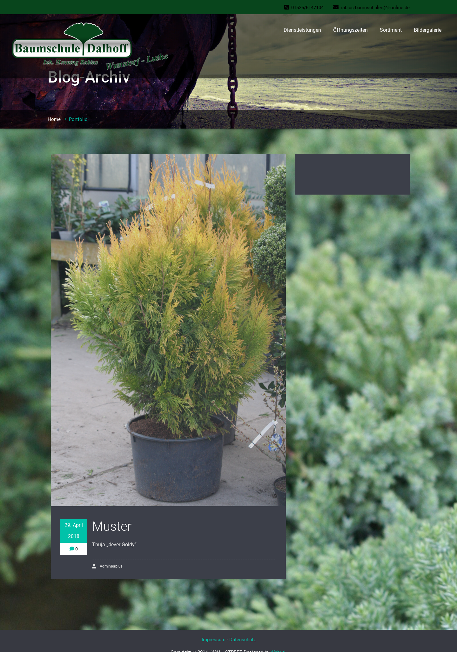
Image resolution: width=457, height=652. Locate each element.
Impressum (213, 639)
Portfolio (78, 119)
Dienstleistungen (302, 30)
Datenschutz (242, 639)
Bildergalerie (427, 30)
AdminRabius (107, 566)
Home (54, 119)
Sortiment (391, 30)
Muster (111, 526)
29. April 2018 (73, 530)
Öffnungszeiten (350, 30)
